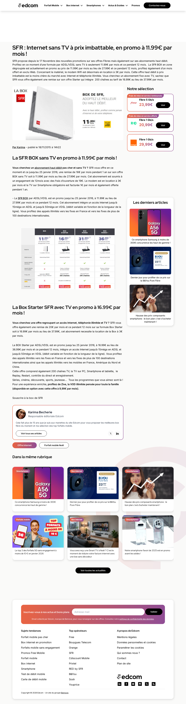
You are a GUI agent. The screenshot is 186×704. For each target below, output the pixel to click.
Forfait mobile (29, 658)
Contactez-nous (157, 5)
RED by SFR (76, 668)
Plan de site (124, 663)
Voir (163, 105)
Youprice (74, 684)
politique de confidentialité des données (136, 619)
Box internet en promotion (36, 642)
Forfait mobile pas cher (34, 637)
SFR (71, 652)
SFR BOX (23, 198)
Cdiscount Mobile (79, 658)
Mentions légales (127, 637)
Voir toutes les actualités (93, 570)
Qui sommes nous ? (128, 652)
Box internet (28, 663)
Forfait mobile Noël (54, 445)
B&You (72, 674)
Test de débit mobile (33, 674)
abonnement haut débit (48, 167)
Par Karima (18, 147)
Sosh (72, 679)
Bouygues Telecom (80, 642)
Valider (153, 611)
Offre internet (25, 445)
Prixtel (72, 663)
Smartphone (28, 668)
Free (71, 637)
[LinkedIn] (117, 433)
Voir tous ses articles (31, 433)
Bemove (64, 693)
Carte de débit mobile (33, 679)
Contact (121, 658)
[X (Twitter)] (110, 433)
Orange (73, 647)
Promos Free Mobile (33, 652)
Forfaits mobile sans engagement (40, 647)
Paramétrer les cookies (130, 647)
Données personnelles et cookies (136, 642)
